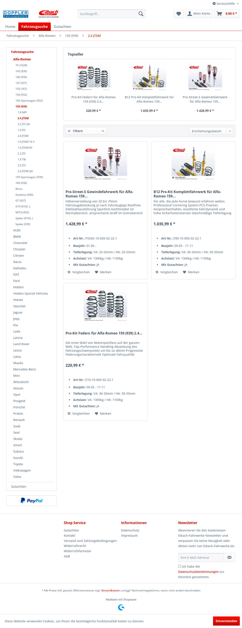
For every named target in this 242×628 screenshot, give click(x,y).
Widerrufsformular (77, 551)
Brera (18, 189)
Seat (16, 432)
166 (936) (21, 183)
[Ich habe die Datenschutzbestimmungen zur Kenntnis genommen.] (179, 566)
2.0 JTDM (23, 136)
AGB (67, 556)
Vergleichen (79, 272)
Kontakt (69, 535)
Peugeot (19, 401)
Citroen (18, 255)
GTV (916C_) (22, 206)
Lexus (17, 350)
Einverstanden (226, 621)
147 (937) (21, 83)
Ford (16, 281)
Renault (19, 420)
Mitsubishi (21, 382)
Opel (16, 394)
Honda (18, 300)
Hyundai (19, 306)
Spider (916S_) (24, 218)
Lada (16, 331)
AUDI (16, 230)
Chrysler (19, 249)
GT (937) (20, 200)
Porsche (19, 407)
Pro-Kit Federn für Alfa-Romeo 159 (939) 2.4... (93, 99)
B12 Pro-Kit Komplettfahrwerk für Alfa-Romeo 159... (149, 99)
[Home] (10, 26)
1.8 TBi (22, 159)
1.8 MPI (22, 112)
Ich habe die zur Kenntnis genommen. (201, 571)
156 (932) (21, 95)
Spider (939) (22, 224)
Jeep (16, 319)
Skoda (17, 439)
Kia (15, 325)
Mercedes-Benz (24, 369)
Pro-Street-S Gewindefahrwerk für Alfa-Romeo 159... (205, 99)
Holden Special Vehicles (30, 293)
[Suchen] (141, 13)
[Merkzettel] (178, 13)
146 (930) (21, 77)
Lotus (17, 357)
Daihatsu (19, 268)
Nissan (18, 388)
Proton (18, 413)
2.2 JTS (22, 153)
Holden (18, 287)
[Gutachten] (62, 26)
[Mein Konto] (199, 13)
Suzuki (18, 458)
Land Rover (21, 344)
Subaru (18, 451)
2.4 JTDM (23, 118)
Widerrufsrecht (75, 546)
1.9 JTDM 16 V (26, 142)
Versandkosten (110, 590)
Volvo (17, 477)
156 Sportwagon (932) (29, 100)
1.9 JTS (22, 130)
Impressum (129, 535)
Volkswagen (22, 470)
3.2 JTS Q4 (24, 124)
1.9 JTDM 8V (25, 147)
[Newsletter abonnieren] (229, 557)
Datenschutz (130, 530)
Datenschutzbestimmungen (198, 572)
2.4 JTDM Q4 (25, 171)
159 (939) (21, 106)
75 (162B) (21, 65)
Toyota (18, 464)
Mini (16, 375)
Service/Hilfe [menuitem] (224, 4)
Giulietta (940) (24, 195)
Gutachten (18, 486)
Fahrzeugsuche (22, 52)
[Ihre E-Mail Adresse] (201, 557)
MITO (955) (22, 212)
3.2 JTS (22, 165)
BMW (17, 236)
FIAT (16, 274)
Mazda (18, 363)
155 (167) (21, 89)
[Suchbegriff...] (112, 13)
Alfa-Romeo (22, 59)
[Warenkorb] (227, 13)
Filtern (75, 131)
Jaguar (18, 312)
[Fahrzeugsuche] (34, 26)
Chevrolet (20, 243)
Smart (17, 445)
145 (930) (21, 71)
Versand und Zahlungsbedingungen (90, 541)
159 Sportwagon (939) (29, 177)
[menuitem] (112, 13)
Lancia (18, 338)
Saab (16, 426)
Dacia (17, 262)
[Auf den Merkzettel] (103, 272)
